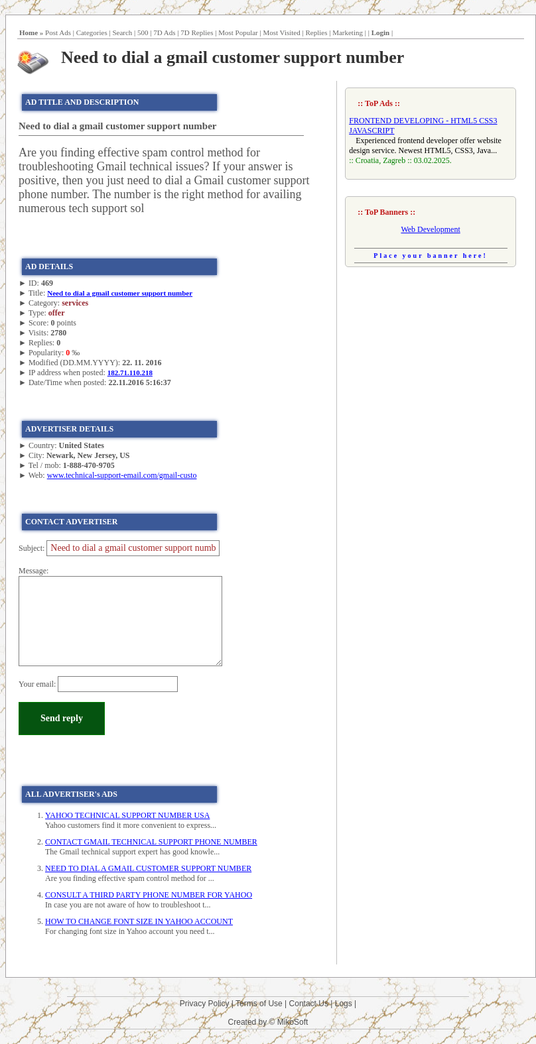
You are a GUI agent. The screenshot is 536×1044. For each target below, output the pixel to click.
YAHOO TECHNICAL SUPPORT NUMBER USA (127, 815)
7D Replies (196, 32)
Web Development (430, 229)
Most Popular (238, 32)
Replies (316, 32)
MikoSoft (292, 1022)
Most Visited (281, 32)
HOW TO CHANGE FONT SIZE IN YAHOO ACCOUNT (139, 921)
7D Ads (164, 32)
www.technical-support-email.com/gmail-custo (122, 475)
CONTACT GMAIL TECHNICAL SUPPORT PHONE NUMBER (151, 841)
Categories (91, 32)
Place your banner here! (430, 255)
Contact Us (308, 1003)
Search (122, 32)
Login (380, 32)
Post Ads (58, 32)
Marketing (347, 32)
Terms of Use (259, 1003)
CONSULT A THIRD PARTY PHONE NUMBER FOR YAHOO (148, 894)
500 (143, 32)
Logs (343, 1003)
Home (28, 32)
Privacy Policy (205, 1003)
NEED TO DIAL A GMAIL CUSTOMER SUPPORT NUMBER (148, 868)
